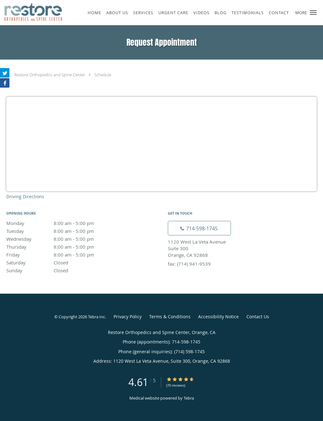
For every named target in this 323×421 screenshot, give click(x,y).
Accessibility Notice (218, 317)
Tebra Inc (96, 317)
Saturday (61, 262)
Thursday (61, 247)
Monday (61, 223)
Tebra (189, 398)
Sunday (61, 270)
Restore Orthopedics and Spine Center (49, 75)
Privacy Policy (128, 317)
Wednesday (61, 239)
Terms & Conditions (170, 317)
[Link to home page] (31, 12)
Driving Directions (25, 196)
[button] (313, 12)
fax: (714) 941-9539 (189, 264)
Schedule (102, 75)
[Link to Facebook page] (4, 83)
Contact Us (257, 317)
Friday (61, 254)
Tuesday (61, 231)
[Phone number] (199, 228)
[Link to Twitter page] (4, 73)
